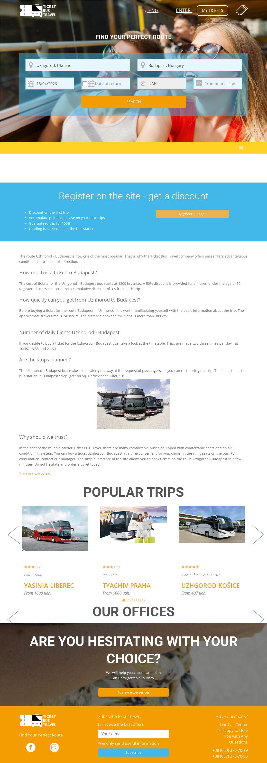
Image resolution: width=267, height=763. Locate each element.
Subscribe (133, 752)
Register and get (192, 213)
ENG (150, 10)
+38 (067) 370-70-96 (230, 756)
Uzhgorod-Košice (210, 585)
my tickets (212, 10)
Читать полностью (35, 473)
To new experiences (133, 692)
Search (133, 101)
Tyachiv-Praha (127, 585)
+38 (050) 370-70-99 (230, 750)
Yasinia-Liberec (49, 585)
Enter (184, 10)
